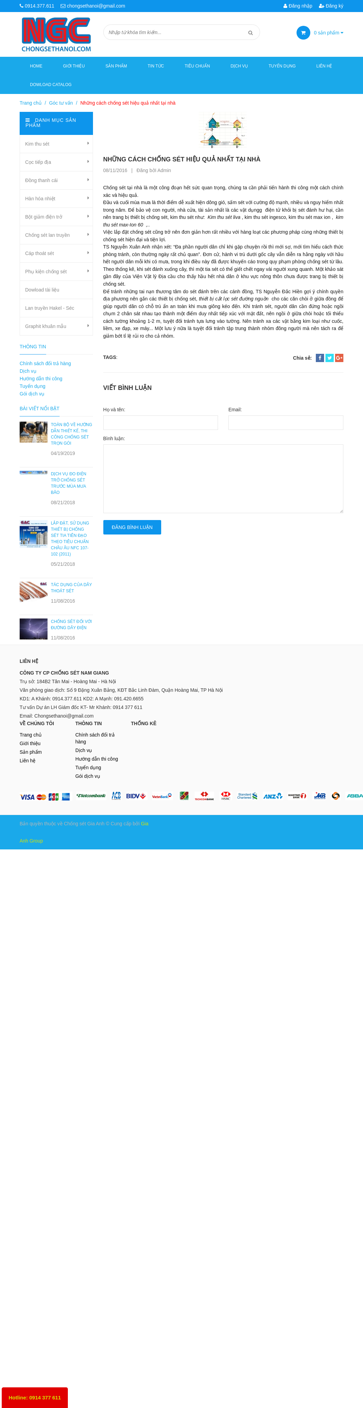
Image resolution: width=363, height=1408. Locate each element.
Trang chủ (31, 103)
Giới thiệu (74, 66)
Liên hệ (324, 66)
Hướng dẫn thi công (41, 378)
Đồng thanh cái (41, 180)
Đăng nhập (297, 6)
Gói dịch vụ (32, 393)
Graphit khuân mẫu (45, 326)
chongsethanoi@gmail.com (96, 6)
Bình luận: (114, 438)
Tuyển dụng (282, 66)
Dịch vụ (239, 66)
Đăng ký (331, 6)
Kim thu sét (37, 144)
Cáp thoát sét (39, 253)
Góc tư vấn (61, 103)
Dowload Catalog (51, 84)
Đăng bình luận (132, 527)
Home (36, 66)
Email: (235, 409)
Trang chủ (31, 735)
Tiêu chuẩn (197, 66)
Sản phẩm (116, 66)
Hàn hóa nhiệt (40, 198)
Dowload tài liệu (42, 290)
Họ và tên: (114, 409)
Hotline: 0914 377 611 (35, 1397)
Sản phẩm (31, 752)
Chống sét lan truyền (47, 235)
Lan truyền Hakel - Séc (49, 308)
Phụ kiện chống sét (46, 271)
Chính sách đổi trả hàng (45, 363)
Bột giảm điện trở (43, 217)
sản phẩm (329, 32)
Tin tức (156, 66)
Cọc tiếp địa (38, 162)
